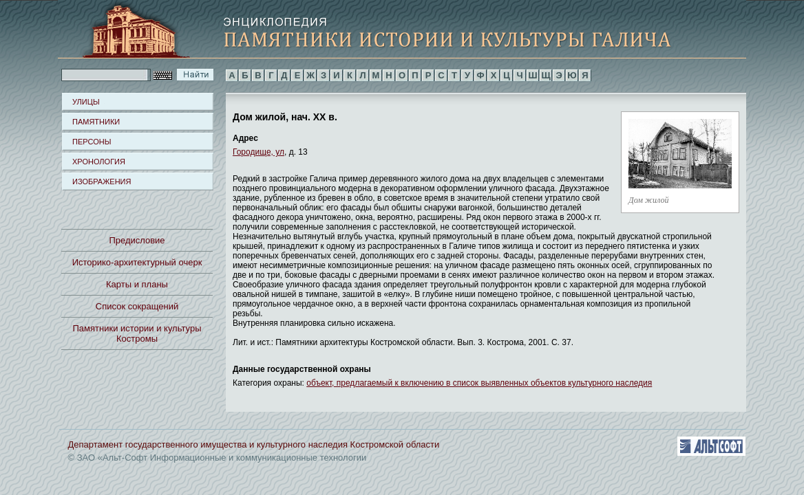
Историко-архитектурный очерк (137, 262)
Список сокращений (137, 306)
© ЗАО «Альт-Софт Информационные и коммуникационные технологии (217, 457)
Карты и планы (137, 284)
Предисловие (137, 240)
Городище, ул (258, 152)
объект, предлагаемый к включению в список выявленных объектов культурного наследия (479, 383)
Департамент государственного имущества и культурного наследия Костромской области (254, 444)
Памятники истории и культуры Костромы (137, 333)
